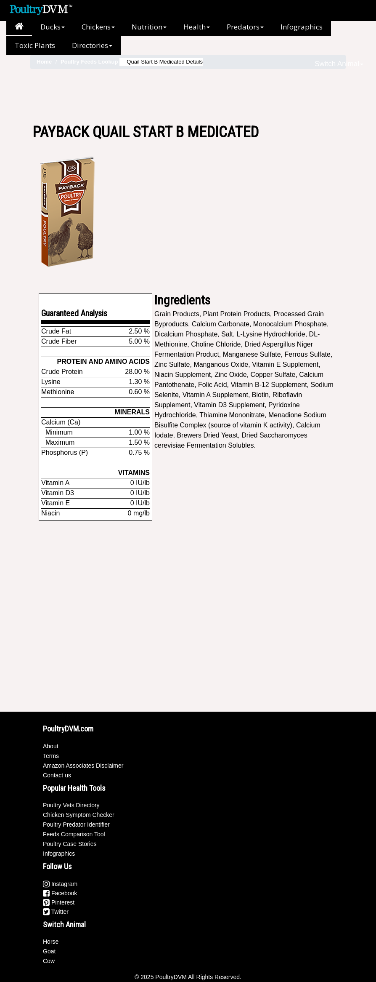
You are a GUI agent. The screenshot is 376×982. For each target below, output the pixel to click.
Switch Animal (339, 64)
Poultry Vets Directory (71, 805)
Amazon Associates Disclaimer (83, 765)
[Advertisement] (188, 96)
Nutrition (149, 27)
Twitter (56, 911)
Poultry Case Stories (70, 844)
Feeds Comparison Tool (74, 834)
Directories (92, 45)
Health (196, 27)
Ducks (52, 27)
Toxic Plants (35, 45)
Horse (50, 941)
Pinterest (58, 902)
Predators (245, 27)
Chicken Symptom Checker (78, 814)
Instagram (60, 884)
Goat (49, 951)
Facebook (60, 893)
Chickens (98, 27)
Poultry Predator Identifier (76, 824)
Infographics (302, 27)
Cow (49, 961)
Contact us (57, 775)
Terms (51, 756)
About (50, 746)
